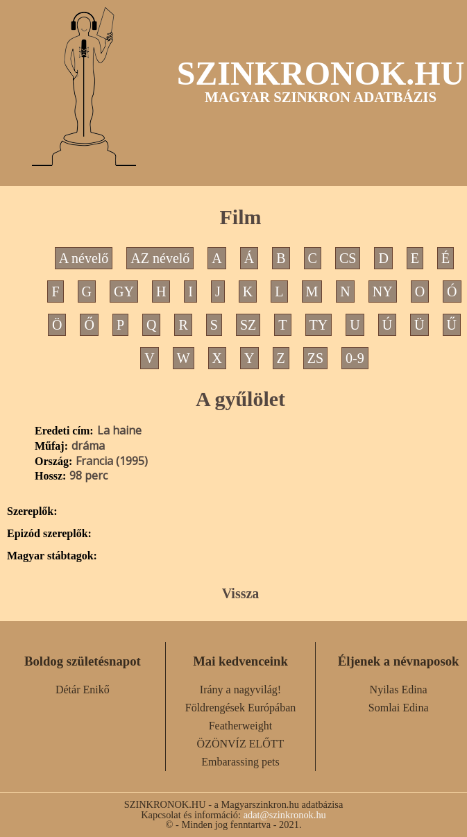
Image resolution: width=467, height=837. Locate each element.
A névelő (84, 258)
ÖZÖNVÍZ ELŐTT (241, 744)
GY (124, 291)
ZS (315, 358)
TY (318, 324)
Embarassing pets (240, 762)
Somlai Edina (398, 707)
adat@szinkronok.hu (285, 814)
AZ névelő (159, 258)
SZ (248, 324)
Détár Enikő (83, 689)
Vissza (241, 593)
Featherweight (241, 726)
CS (347, 258)
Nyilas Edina (398, 689)
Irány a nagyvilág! (240, 689)
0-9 (355, 358)
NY (383, 291)
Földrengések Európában (240, 707)
